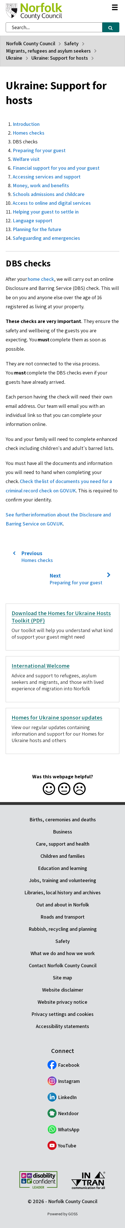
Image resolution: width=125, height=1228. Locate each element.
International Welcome (41, 665)
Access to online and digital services (52, 203)
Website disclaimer (62, 989)
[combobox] (54, 27)
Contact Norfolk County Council (62, 965)
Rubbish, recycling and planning (63, 929)
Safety (71, 43)
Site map (62, 977)
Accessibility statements (62, 1026)
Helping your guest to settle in (46, 211)
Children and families (62, 856)
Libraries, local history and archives (62, 892)
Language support (32, 220)
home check (41, 279)
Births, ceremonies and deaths (62, 819)
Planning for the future (37, 229)
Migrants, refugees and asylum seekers (48, 51)
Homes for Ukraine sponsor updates (57, 717)
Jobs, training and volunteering (62, 880)
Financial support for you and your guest (56, 168)
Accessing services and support (47, 176)
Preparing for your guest (39, 150)
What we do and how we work (63, 953)
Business (62, 831)
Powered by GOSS (62, 1213)
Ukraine (14, 58)
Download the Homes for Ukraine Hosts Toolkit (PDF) (61, 616)
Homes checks (28, 133)
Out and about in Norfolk (62, 904)
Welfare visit (26, 159)
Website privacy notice (62, 1002)
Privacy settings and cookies (62, 1014)
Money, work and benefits (41, 185)
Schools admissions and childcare (49, 194)
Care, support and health (62, 844)
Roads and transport (62, 917)
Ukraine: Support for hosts (59, 58)
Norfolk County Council (30, 43)
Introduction (26, 124)
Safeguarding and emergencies (46, 238)
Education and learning (62, 868)
